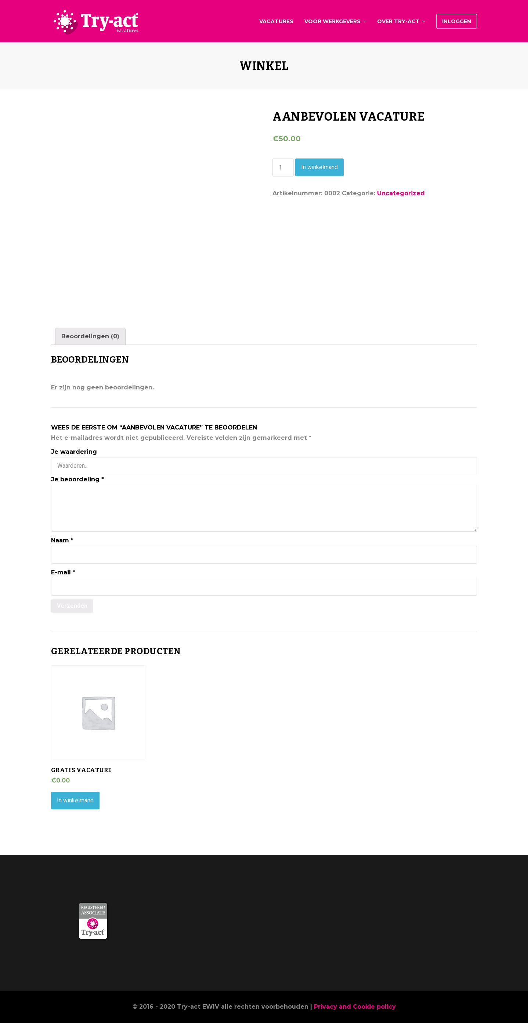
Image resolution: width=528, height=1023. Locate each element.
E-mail (63, 572)
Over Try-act (398, 21)
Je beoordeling (77, 479)
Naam (62, 540)
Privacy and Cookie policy (355, 1006)
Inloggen (456, 21)
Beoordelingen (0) (90, 336)
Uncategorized (401, 193)
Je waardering (74, 451)
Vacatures (276, 21)
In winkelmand (319, 167)
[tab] (90, 336)
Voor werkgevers (332, 21)
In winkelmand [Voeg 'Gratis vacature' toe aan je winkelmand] (75, 800)
